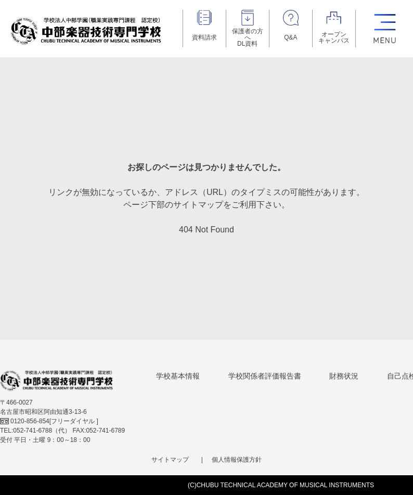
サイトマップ (170, 459)
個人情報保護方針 (237, 459)
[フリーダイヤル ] (49, 421)
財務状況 (343, 376)
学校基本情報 (178, 376)
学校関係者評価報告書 (264, 376)
